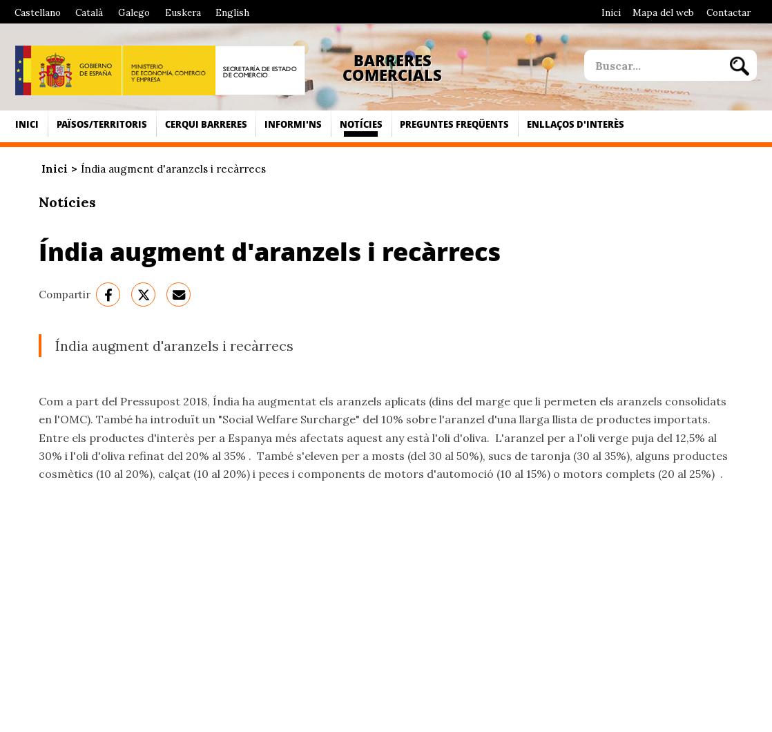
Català (89, 12)
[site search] (653, 65)
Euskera (183, 12)
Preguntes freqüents (454, 124)
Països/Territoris (102, 124)
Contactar (728, 12)
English (232, 12)
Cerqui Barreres (206, 124)
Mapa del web (663, 12)
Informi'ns (293, 124)
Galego (134, 12)
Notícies (361, 124)
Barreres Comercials (392, 68)
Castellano (38, 12)
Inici (611, 12)
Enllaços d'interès (575, 124)
